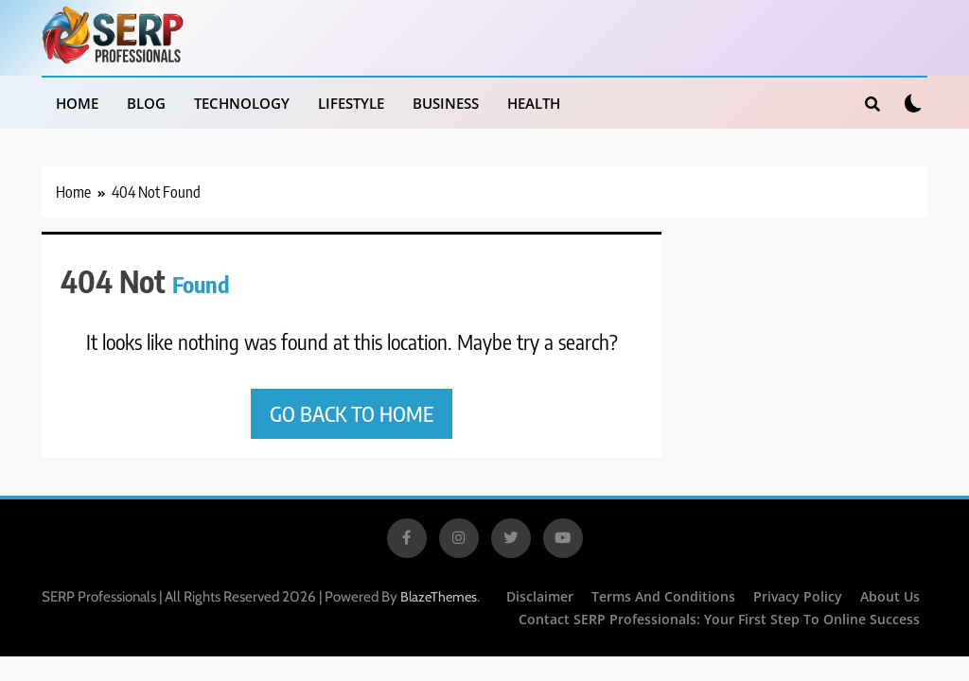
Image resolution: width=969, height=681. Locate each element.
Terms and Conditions (663, 596)
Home (77, 103)
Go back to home (351, 413)
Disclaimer (539, 596)
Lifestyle (351, 103)
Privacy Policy (797, 596)
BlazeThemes (438, 596)
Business (446, 103)
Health (533, 103)
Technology (242, 103)
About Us (890, 596)
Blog (146, 103)
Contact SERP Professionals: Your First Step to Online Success (719, 619)
